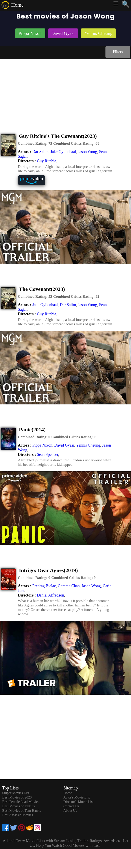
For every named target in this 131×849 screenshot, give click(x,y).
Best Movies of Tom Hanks (21, 810)
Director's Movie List (78, 802)
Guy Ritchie (46, 161)
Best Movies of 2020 (17, 797)
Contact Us (71, 806)
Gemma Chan (68, 586)
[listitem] (30, 34)
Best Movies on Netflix (18, 806)
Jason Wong (87, 152)
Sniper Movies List (15, 793)
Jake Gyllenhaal (63, 152)
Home (17, 5)
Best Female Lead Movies (20, 802)
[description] (35, 143)
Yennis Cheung (88, 445)
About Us (70, 810)
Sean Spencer (47, 454)
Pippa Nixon (42, 445)
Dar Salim (40, 152)
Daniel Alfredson (50, 595)
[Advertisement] (65, 92)
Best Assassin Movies (17, 815)
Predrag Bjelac (44, 586)
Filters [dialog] (118, 52)
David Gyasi (64, 445)
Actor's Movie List (76, 797)
